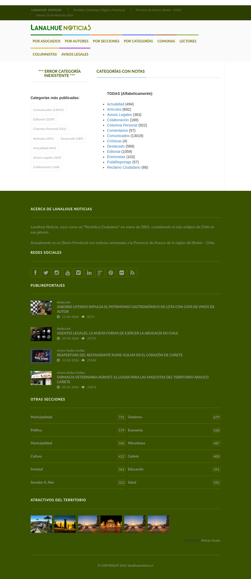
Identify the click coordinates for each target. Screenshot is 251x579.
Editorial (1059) (44, 119)
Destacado (116, 146)
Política (78, 430)
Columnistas (45, 54)
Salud (174, 482)
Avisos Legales (74, 54)
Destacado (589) (71, 138)
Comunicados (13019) (48, 110)
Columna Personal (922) (49, 129)
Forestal (78, 469)
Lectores (188, 41)
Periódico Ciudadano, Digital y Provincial (99, 10)
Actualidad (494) (44, 148)
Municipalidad (78, 417)
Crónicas (114, 141)
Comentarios (117, 130)
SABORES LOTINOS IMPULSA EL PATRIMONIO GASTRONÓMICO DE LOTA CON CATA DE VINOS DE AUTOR (135, 309)
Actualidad (115, 104)
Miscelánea (174, 443)
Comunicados (118, 136)
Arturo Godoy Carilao (71, 350)
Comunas (166, 41)
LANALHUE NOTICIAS (46, 10)
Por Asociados (46, 41)
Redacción (63, 302)
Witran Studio (210, 540)
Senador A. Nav (78, 482)
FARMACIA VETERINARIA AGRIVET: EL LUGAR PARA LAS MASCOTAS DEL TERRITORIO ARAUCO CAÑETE (133, 379)
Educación (174, 469)
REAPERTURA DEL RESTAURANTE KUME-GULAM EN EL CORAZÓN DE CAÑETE (120, 355)
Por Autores (76, 41)
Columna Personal (122, 125)
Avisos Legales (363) (47, 157)
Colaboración (118, 120)
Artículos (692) (43, 138)
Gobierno (174, 417)
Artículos (114, 109)
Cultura (78, 456)
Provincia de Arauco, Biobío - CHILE (159, 10)
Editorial (113, 151)
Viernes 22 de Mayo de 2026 (54, 15)
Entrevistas (116, 157)
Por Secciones (106, 41)
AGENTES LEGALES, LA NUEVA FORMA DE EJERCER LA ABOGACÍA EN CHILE (117, 333)
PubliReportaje (119, 162)
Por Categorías (138, 41)
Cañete (174, 456)
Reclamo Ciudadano (124, 167)
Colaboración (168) (46, 167)
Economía (174, 430)
